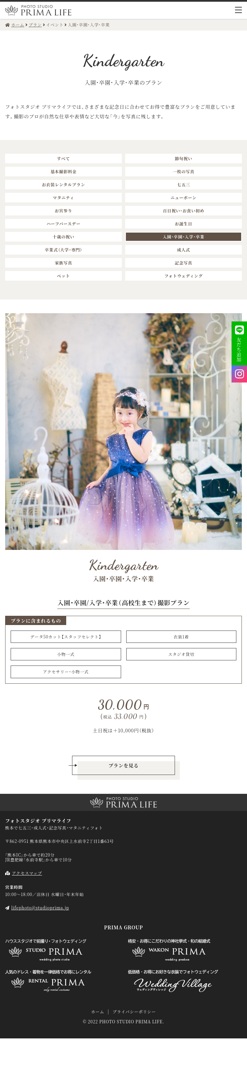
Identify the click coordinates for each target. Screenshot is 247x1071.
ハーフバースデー (63, 223)
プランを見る (123, 765)
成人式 (183, 249)
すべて (63, 158)
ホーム (97, 1011)
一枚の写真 (184, 171)
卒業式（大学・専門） (63, 249)
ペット (63, 276)
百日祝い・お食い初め (183, 210)
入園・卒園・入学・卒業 (183, 236)
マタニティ (63, 197)
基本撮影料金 (63, 171)
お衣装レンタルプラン (63, 184)
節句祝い (183, 158)
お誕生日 (183, 223)
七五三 (183, 184)
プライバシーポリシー (134, 1011)
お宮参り (63, 210)
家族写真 (63, 263)
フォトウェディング (183, 276)
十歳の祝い (63, 236)
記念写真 (183, 263)
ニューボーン (183, 197)
